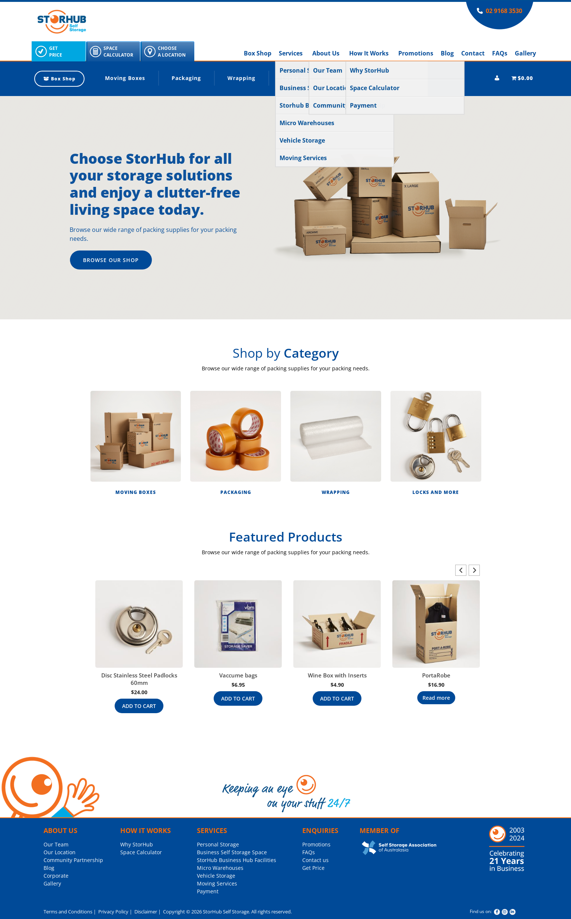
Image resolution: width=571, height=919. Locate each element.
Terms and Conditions (68, 911)
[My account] (497, 78)
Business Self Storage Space (232, 852)
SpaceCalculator (118, 51)
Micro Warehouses (220, 867)
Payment (207, 891)
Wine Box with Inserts (337, 675)
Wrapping (241, 78)
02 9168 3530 (504, 11)
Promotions (415, 53)
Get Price (313, 867)
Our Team (56, 844)
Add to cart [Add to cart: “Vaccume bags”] (238, 698)
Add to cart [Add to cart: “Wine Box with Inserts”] (337, 698)
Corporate (56, 875)
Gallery (525, 53)
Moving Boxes (125, 78)
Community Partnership (73, 860)
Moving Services (217, 883)
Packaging (186, 78)
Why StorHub (136, 844)
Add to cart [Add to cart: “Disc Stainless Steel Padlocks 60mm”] (139, 705)
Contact (473, 53)
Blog (447, 53)
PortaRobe (436, 675)
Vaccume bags (238, 675)
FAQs (499, 53)
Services (291, 53)
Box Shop (257, 53)
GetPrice (55, 51)
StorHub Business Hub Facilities (236, 860)
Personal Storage (218, 844)
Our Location (60, 852)
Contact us (315, 860)
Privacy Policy (112, 911)
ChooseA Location (172, 51)
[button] (135, 445)
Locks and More (305, 78)
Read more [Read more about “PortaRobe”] (436, 697)
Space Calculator (141, 852)
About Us (325, 53)
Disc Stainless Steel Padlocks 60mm (139, 678)
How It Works (369, 53)
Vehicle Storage (216, 875)
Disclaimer (145, 911)
